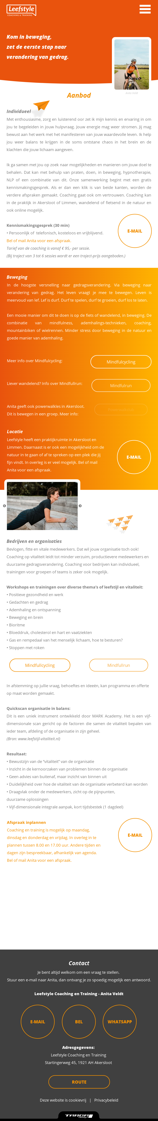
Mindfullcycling (40, 665)
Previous (4, 506)
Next (80, 506)
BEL (79, 1022)
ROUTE (79, 1082)
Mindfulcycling (121, 362)
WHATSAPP (120, 1022)
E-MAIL (134, 231)
